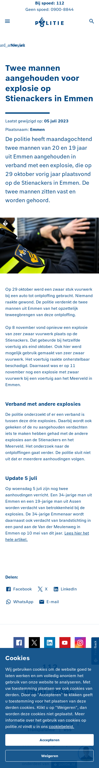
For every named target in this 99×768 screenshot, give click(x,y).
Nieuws (18, 45)
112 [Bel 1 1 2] (60, 3)
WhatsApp (19, 602)
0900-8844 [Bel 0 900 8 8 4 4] (62, 9)
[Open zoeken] (91, 22)
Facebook (18, 589)
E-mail (49, 602)
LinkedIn (65, 589)
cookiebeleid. (61, 726)
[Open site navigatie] (7, 22)
